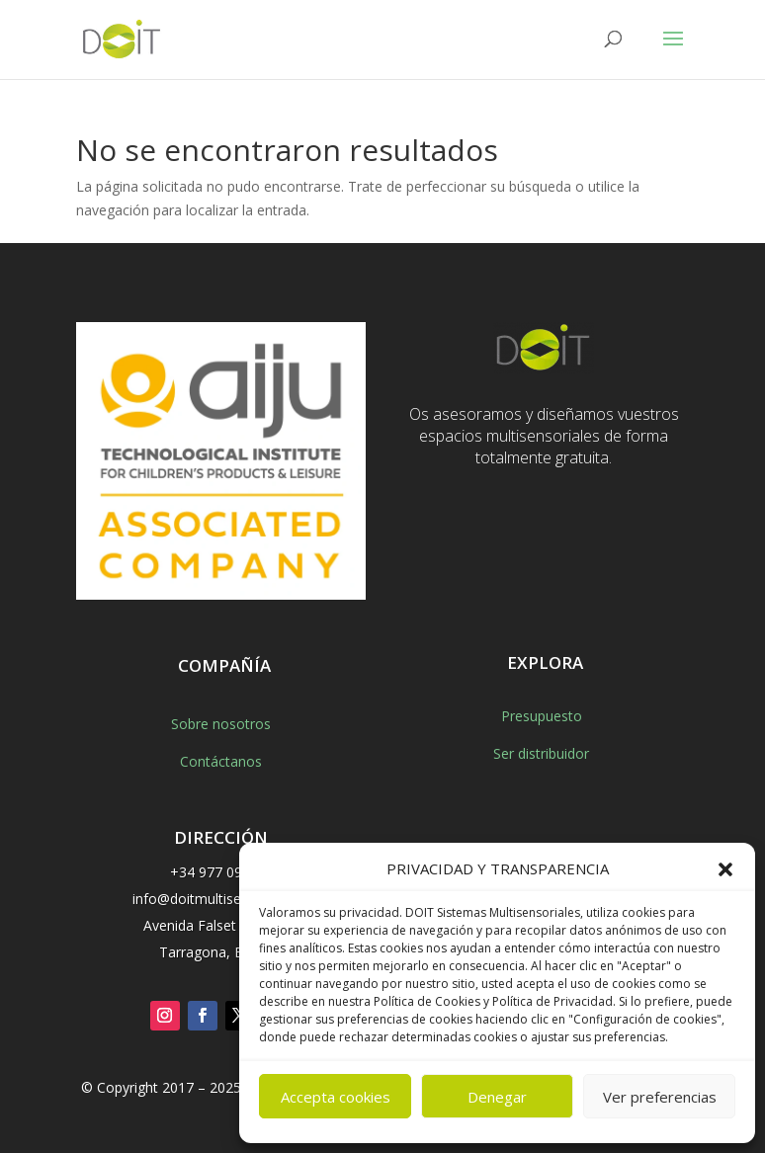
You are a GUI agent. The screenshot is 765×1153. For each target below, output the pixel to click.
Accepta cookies (335, 1097)
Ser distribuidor (541, 753)
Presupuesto (541, 715)
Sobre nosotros (221, 723)
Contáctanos (221, 761)
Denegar (497, 1097)
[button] (725, 869)
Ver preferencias (660, 1097)
